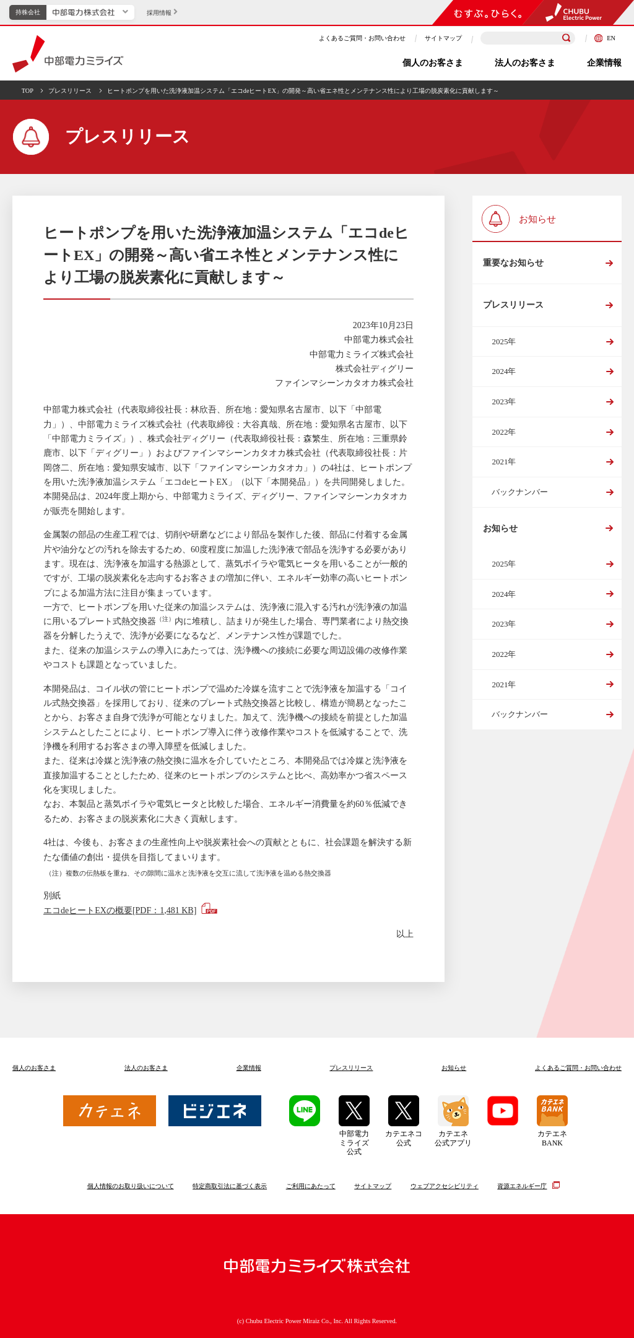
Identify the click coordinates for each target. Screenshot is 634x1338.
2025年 (504, 341)
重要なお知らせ (513, 262)
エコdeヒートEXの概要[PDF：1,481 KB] (119, 910)
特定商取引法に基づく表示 (230, 1186)
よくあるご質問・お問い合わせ (362, 38)
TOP (27, 90)
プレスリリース (70, 90)
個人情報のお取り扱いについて (130, 1186)
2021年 (504, 461)
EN (604, 38)
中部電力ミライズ (67, 53)
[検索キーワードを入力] (527, 38)
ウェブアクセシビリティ (444, 1186)
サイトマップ (443, 38)
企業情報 (604, 62)
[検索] (566, 38)
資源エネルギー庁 (522, 1185)
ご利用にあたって (311, 1186)
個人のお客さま (432, 62)
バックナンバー (520, 492)
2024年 (504, 371)
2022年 (504, 432)
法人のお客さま (525, 62)
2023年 (504, 401)
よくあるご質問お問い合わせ (578, 1067)
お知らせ (500, 528)
